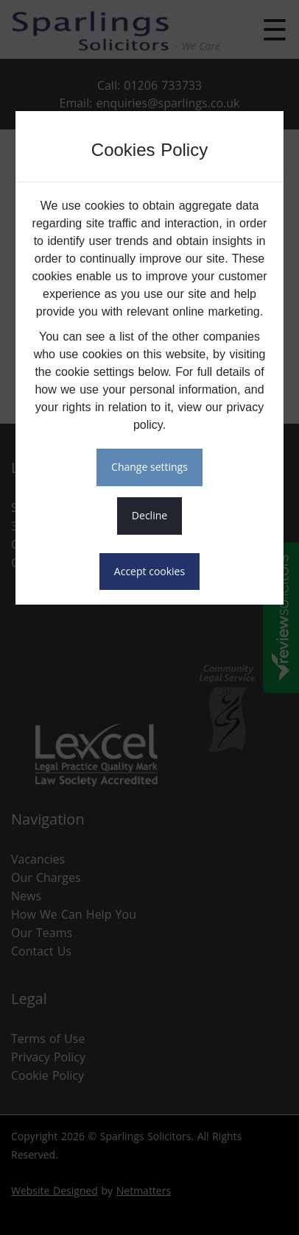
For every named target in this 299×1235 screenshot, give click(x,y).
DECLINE (149, 515)
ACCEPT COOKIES (149, 571)
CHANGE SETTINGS (149, 467)
